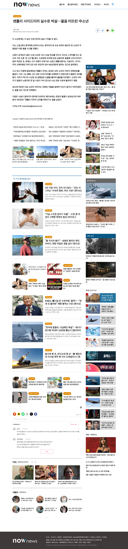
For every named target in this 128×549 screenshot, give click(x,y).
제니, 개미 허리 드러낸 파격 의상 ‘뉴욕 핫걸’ (75, 509)
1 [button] (45, 517)
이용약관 (59, 537)
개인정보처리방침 (67, 537)
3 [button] (48, 517)
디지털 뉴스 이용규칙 (95, 537)
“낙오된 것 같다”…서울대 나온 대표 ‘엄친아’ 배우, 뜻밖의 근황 (51, 510)
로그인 (47, 537)
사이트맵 (104, 537)
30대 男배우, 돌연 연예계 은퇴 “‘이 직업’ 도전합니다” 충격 (22, 482)
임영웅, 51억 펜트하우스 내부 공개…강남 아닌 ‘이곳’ (27, 500)
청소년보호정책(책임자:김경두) (81, 537)
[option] (22, 475)
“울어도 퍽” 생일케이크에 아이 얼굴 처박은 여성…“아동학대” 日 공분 (68, 482)
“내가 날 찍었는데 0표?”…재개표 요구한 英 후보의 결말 (45, 482)
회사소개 (53, 537)
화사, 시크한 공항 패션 (75, 499)
